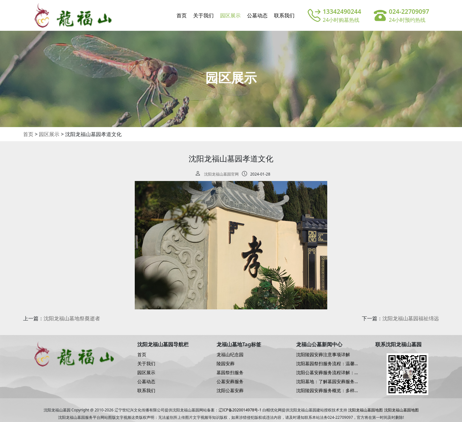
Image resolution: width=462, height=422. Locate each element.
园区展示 (230, 15)
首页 (181, 15)
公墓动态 (257, 15)
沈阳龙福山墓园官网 (221, 174)
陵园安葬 (226, 363)
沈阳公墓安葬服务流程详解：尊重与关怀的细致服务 (327, 372)
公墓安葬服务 (230, 381)
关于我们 (203, 15)
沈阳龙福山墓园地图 (365, 410)
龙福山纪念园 (230, 354)
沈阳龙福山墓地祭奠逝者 (72, 318)
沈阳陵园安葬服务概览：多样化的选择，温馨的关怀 (327, 390)
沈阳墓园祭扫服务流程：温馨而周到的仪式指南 (327, 363)
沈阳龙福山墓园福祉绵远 (410, 318)
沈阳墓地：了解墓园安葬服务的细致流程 (327, 381)
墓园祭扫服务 (230, 372)
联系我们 (284, 15)
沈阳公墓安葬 (230, 390)
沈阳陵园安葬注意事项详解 (323, 354)
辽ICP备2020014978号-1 (239, 410)
